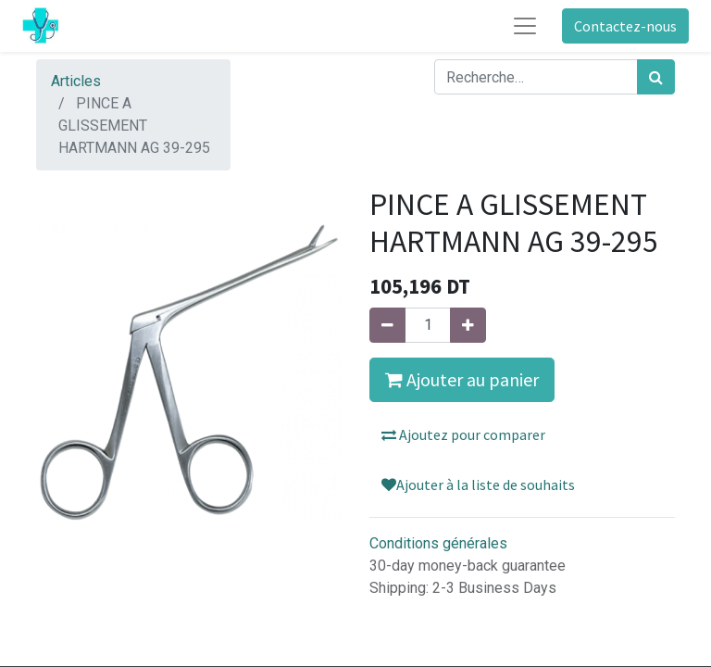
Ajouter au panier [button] (462, 379)
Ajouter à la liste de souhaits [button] (478, 484)
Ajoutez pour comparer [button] (463, 434)
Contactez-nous (625, 26)
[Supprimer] (387, 325)
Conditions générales (438, 543)
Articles (76, 81)
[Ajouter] (468, 325)
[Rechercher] (656, 76)
